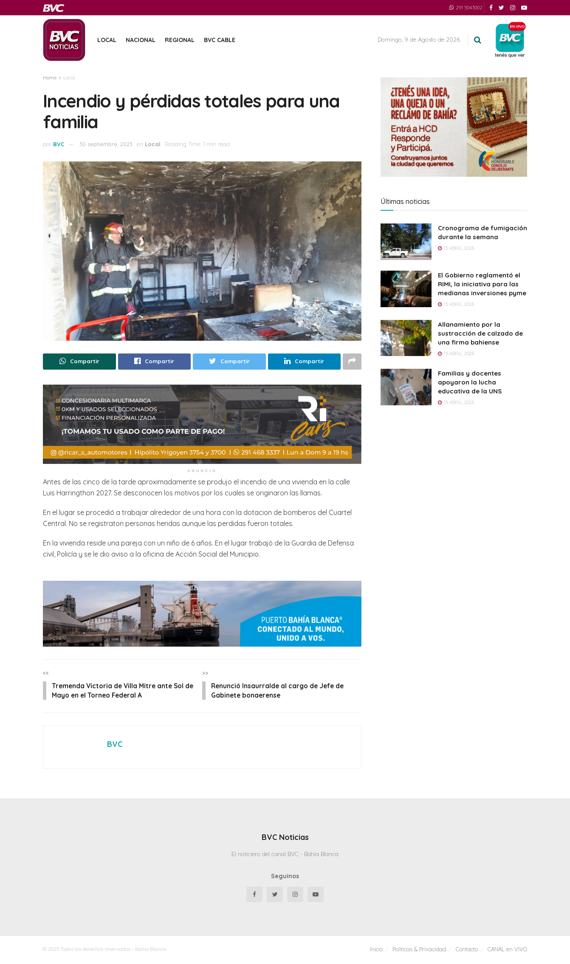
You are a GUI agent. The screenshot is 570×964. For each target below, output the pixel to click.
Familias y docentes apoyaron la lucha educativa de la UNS (470, 382)
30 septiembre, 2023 (106, 144)
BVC (59, 144)
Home (49, 77)
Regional (180, 40)
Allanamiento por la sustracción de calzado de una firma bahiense (480, 333)
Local (106, 40)
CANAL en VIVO (507, 950)
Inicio (376, 950)
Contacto (467, 950)
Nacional (140, 40)
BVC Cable (219, 40)
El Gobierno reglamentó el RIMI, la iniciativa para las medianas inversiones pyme (482, 284)
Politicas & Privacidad (419, 950)
